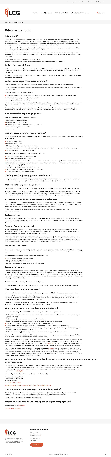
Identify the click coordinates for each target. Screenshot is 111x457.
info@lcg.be (49, 343)
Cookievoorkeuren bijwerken (13, 408)
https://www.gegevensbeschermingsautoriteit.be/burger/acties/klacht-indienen (28, 385)
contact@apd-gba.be (15, 382)
